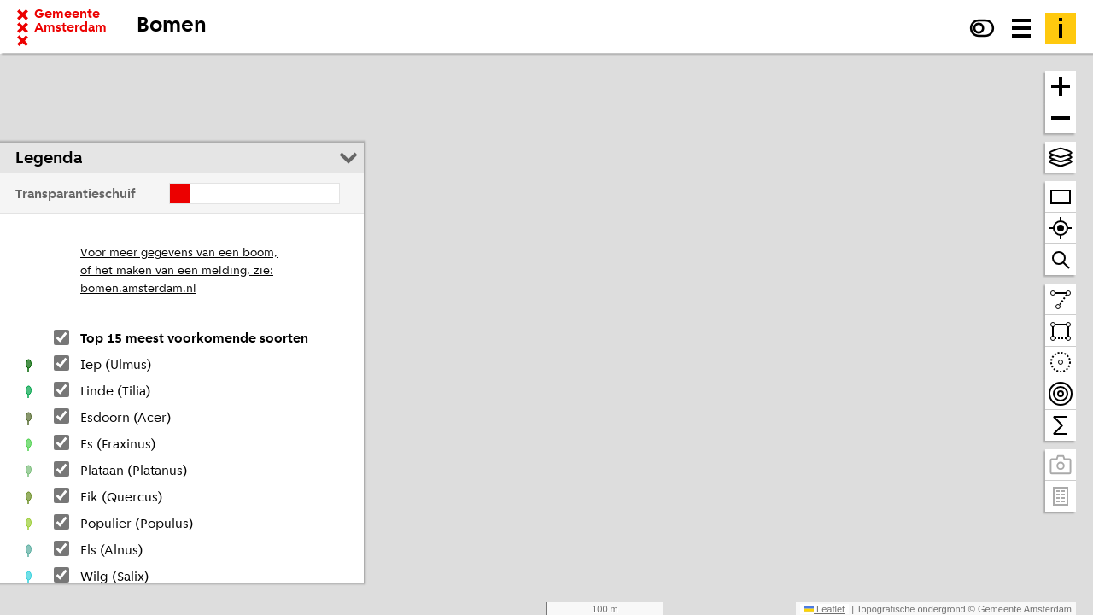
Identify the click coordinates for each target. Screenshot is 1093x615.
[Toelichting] (1060, 28)
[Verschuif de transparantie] (254, 193)
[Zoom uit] (1060, 117)
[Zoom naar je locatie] (1060, 228)
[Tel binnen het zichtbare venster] (1060, 425)
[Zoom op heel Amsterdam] (1060, 197)
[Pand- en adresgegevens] (1060, 496)
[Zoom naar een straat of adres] (1060, 259)
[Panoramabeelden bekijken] (1060, 465)
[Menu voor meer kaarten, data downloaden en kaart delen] (1021, 28)
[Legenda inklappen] (348, 158)
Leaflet (824, 609)
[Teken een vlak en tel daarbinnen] (1060, 331)
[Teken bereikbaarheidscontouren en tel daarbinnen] (1060, 394)
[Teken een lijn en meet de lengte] (1060, 299)
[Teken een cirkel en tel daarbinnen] (1060, 362)
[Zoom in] (1060, 86)
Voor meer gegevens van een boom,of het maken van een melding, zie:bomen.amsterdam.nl (179, 271)
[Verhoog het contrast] (982, 28)
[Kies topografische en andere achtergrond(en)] (1060, 157)
